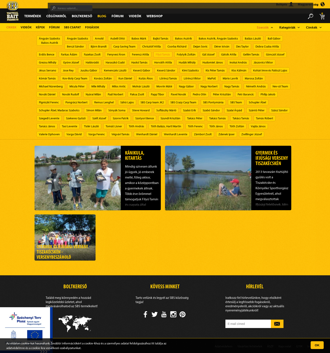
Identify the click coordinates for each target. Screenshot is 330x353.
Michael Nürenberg (51, 86)
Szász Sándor (279, 110)
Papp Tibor (157, 94)
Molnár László (141, 86)
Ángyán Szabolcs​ (77, 38)
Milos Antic (119, 86)
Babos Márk (139, 38)
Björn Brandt (99, 46)
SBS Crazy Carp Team (183, 102)
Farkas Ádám (69, 54)
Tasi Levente (69, 126)
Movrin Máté (164, 86)
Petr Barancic (246, 94)
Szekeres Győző (76, 118)
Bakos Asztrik (183, 38)
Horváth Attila (163, 62)
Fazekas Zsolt (92, 54)
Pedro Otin (199, 94)
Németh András (256, 86)
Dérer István (221, 46)
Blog (101, 16)
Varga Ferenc (96, 134)
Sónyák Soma (116, 110)
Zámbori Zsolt (203, 134)
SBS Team (236, 102)
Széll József (99, 118)
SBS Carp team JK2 (152, 102)
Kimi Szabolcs (190, 70)
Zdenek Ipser (226, 134)
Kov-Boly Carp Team (75, 78)
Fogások (92, 27)
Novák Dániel (47, 94)
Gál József (208, 54)
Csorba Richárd (177, 46)
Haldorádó (92, 62)
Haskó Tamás (139, 62)
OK (317, 345)
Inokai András (238, 62)
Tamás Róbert (264, 118)
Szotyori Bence (144, 118)
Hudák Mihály (187, 62)
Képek (40, 27)
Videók (135, 16)
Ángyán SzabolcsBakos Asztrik (49, 41)
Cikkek (11, 27)
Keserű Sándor (166, 70)
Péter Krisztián (222, 94)
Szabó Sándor (211, 110)
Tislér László (91, 126)
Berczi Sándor (75, 46)
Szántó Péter (257, 110)
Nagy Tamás (231, 86)
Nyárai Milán (93, 94)
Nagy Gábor (186, 86)
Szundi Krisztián (170, 118)
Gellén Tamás (251, 54)
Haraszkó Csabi (115, 62)
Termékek (32, 16)
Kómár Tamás (47, 78)
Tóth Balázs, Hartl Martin (166, 126)
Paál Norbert (115, 94)
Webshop (154, 16)
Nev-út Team (280, 86)
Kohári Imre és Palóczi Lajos (270, 70)
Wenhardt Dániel (146, 134)
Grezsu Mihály (47, 62)
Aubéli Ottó (117, 38)
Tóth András (136, 126)
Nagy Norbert (209, 86)
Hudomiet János (212, 62)
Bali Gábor (274, 38)
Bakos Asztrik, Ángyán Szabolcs (218, 38)
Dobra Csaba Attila (267, 46)
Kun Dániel (125, 78)
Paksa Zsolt (137, 94)
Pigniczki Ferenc (49, 102)
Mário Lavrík (230, 78)
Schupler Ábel (257, 102)
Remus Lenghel (104, 102)
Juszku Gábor (88, 70)
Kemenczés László (115, 70)
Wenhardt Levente (175, 134)
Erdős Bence (46, 54)
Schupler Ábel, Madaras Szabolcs (59, 110)
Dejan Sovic (200, 46)
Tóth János (216, 126)
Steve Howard (141, 110)
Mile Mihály (98, 86)
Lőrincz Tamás (168, 78)
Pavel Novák (178, 94)
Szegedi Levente (49, 118)
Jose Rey (68, 70)
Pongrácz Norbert (76, 102)
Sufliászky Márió (166, 110)
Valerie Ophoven (49, 134)
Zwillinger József (251, 134)
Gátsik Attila (228, 54)
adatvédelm (14, 348)
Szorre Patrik (121, 118)
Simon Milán (94, 110)
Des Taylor (242, 46)
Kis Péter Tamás (215, 70)
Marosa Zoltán (254, 78)
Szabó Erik (189, 110)
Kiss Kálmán (239, 70)
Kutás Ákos (146, 78)
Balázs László (253, 38)
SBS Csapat (72, 27)
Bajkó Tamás (160, 38)
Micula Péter (77, 86)
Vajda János (258, 126)
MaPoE (212, 78)
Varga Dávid (74, 134)
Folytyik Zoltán (186, 54)
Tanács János (47, 126)
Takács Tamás (217, 118)
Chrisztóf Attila (151, 46)
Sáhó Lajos (127, 102)
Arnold (99, 38)
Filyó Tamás (163, 54)
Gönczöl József (275, 54)
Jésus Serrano (47, 70)
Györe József (71, 62)
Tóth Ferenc (195, 126)
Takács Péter (194, 118)
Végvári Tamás (120, 134)
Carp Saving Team (124, 46)
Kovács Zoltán (103, 78)
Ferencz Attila (140, 54)
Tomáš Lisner (114, 126)
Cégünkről (56, 16)
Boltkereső (82, 16)
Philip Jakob (268, 94)
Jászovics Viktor (263, 62)
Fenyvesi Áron (116, 54)
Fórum (118, 16)
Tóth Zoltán (237, 126)
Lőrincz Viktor (192, 78)
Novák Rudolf (70, 94)
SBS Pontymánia (213, 102)
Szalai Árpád (234, 110)
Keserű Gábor (141, 70)
